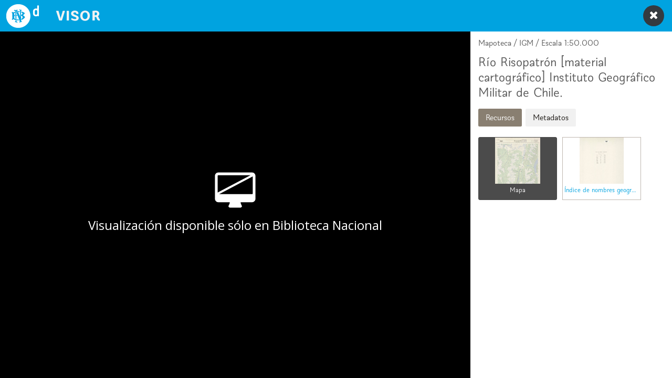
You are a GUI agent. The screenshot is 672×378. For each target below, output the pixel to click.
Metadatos (551, 117)
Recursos (500, 117)
